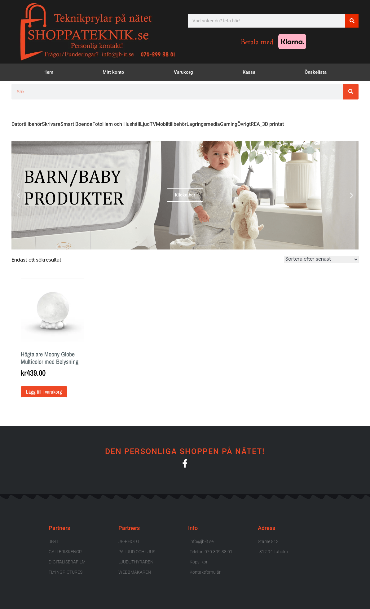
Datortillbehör (26, 124)
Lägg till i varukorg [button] (44, 391)
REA (255, 124)
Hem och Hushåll (121, 124)
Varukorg (183, 72)
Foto (97, 124)
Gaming (228, 124)
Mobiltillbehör (171, 124)
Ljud (145, 124)
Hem (48, 72)
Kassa (249, 72)
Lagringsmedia (203, 124)
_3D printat (272, 124)
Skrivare (51, 124)
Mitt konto (113, 72)
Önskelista (316, 72)
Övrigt (244, 124)
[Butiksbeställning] (321, 259)
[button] (18, 195)
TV (153, 124)
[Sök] (352, 21)
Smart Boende (76, 124)
